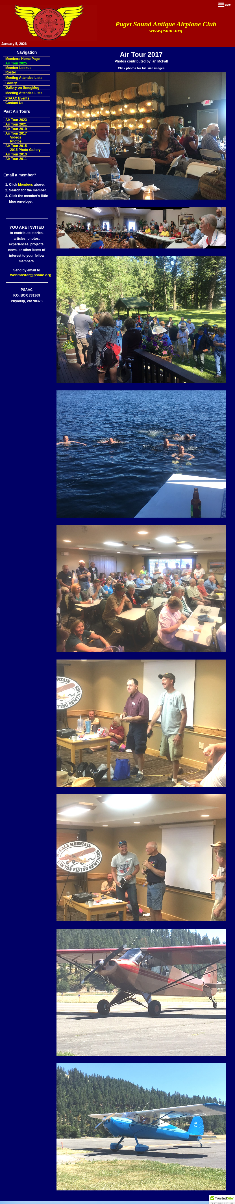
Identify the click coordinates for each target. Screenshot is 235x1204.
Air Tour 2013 (16, 154)
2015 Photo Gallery (25, 150)
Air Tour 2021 (16, 124)
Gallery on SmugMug (22, 88)
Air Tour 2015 (16, 146)
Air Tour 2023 (16, 120)
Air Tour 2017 (16, 133)
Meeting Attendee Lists (23, 78)
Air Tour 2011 (16, 159)
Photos (16, 141)
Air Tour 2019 (16, 129)
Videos (15, 137)
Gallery (11, 83)
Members (25, 185)
